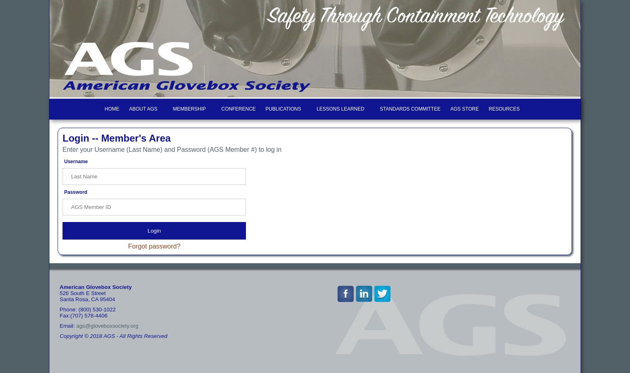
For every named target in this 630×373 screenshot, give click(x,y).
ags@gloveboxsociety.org (107, 326)
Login (154, 231)
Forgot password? (154, 246)
